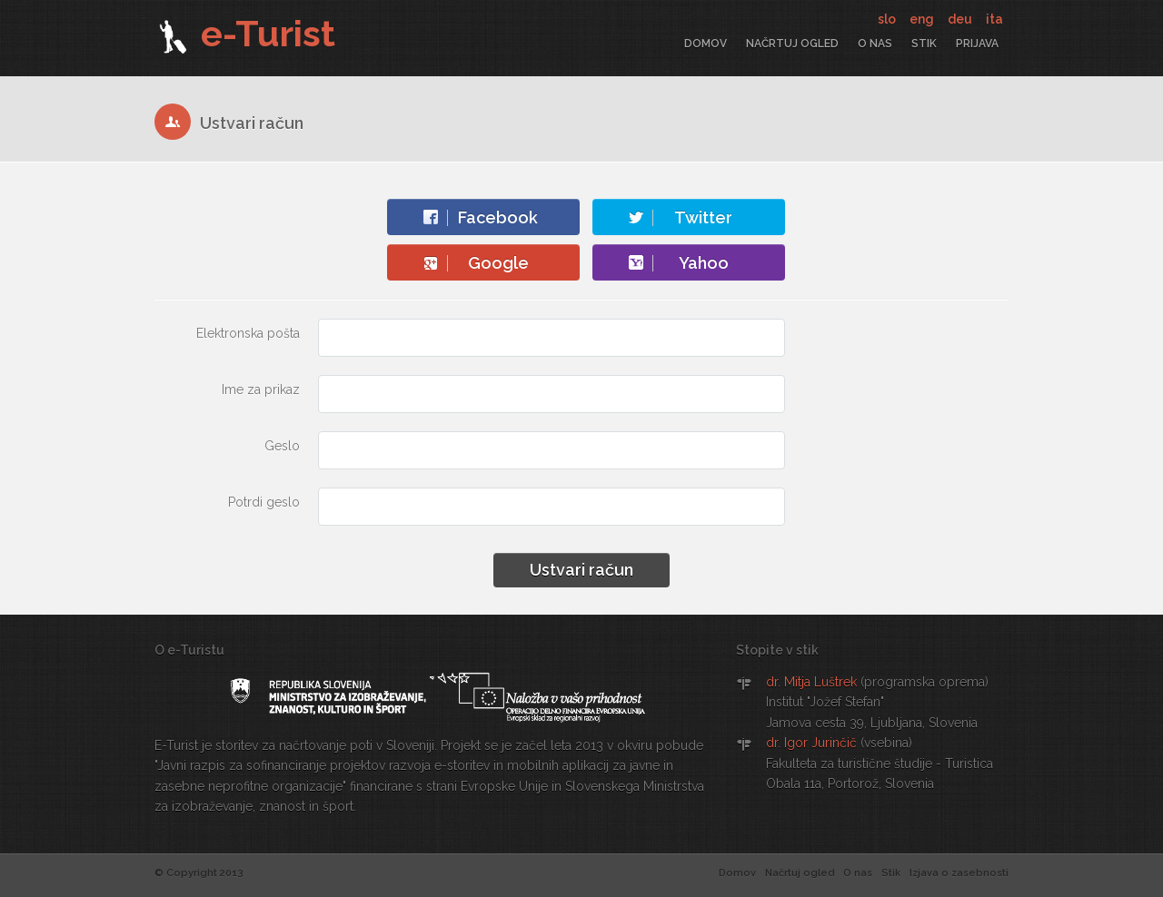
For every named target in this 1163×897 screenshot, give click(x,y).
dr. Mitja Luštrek (811, 682)
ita (994, 19)
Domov (705, 43)
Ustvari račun (581, 569)
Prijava (977, 43)
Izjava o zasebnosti (959, 873)
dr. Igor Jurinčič (811, 742)
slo (888, 19)
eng (923, 19)
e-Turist (244, 33)
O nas (875, 43)
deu (961, 19)
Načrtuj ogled (792, 43)
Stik (924, 43)
